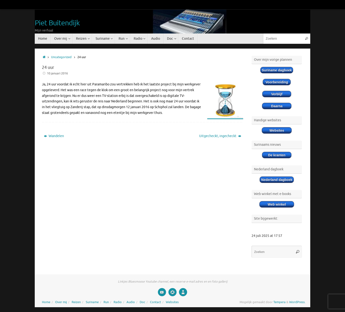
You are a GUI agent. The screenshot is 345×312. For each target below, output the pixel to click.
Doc (142, 302)
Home (46, 302)
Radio (118, 302)
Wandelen (54, 136)
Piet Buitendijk (57, 23)
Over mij (61, 302)
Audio (130, 302)
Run (106, 302)
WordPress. (297, 302)
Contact (155, 302)
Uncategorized (61, 57)
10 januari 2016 (57, 73)
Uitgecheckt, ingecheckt (220, 136)
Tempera (279, 302)
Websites (172, 302)
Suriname (92, 302)
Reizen (76, 302)
